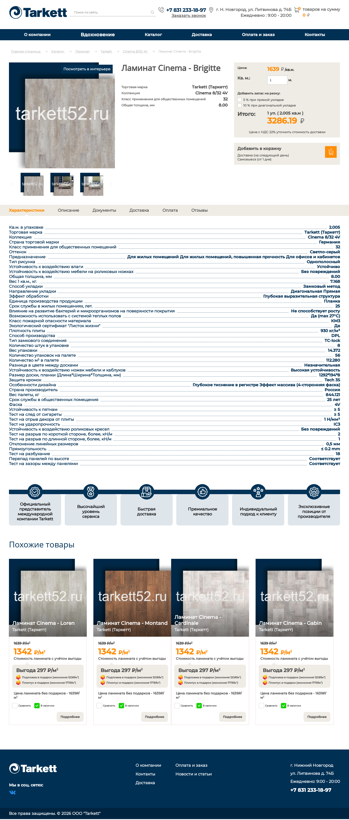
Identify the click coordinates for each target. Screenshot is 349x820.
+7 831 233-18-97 (186, 10)
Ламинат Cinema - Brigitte (179, 51)
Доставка (202, 34)
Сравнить (21, 705)
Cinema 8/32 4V (135, 51)
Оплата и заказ (258, 34)
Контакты (315, 34)
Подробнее (70, 717)
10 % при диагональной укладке (269, 105)
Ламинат (82, 51)
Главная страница (26, 51)
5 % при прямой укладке (263, 100)
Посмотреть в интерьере (86, 69)
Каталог (153, 34)
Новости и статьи (193, 774)
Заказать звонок (189, 15)
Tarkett (107, 51)
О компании (37, 34)
